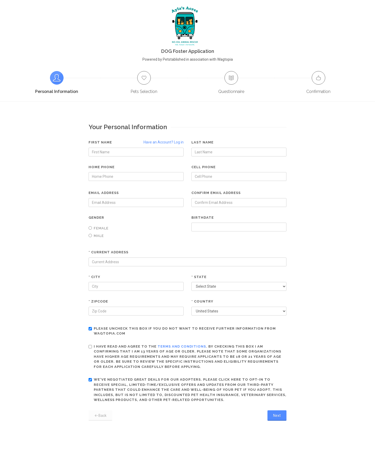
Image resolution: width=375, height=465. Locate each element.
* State (199, 277)
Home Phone (102, 167)
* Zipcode (98, 301)
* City (94, 277)
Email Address (104, 193)
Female (99, 228)
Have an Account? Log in (163, 142)
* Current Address (108, 252)
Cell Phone (203, 167)
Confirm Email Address (216, 193)
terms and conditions (182, 346)
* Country (202, 301)
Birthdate (202, 217)
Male (96, 236)
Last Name (202, 142)
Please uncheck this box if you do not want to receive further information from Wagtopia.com (182, 331)
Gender (96, 217)
